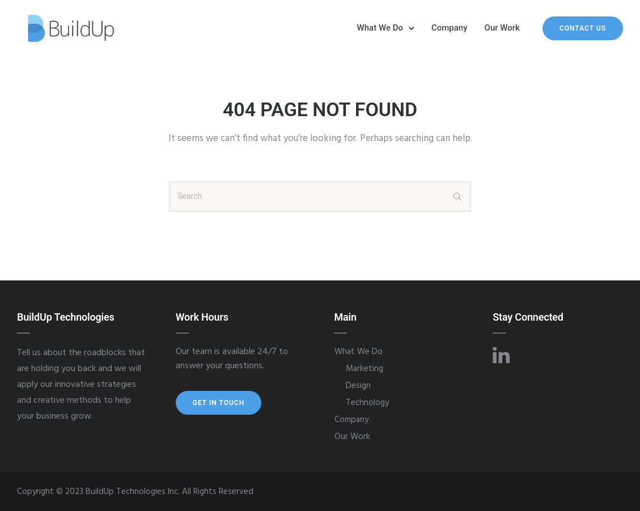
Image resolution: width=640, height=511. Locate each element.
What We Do (380, 28)
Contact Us (583, 28)
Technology (367, 403)
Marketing (364, 369)
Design (358, 386)
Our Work (502, 28)
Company (449, 28)
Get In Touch (218, 403)
